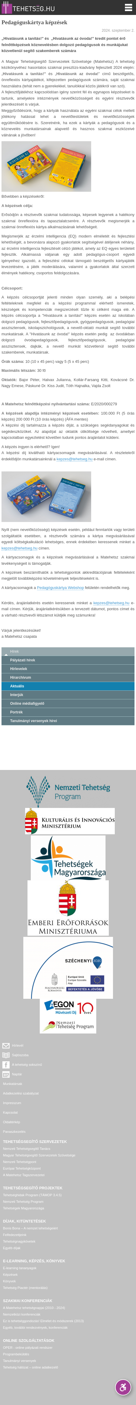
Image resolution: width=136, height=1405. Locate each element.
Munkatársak (12, 1084)
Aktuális (17, 686)
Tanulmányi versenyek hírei (33, 721)
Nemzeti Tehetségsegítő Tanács (26, 1148)
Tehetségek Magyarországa (23, 1208)
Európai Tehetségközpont (22, 1168)
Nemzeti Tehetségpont (19, 1162)
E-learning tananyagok (19, 1268)
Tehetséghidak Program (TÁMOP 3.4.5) (32, 1195)
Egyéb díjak (11, 1248)
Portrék (16, 712)
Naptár (17, 1074)
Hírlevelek (18, 669)
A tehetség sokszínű (27, 1064)
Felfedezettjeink (14, 1235)
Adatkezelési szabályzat (21, 1093)
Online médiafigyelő (27, 703)
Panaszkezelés (14, 1131)
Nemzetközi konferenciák (21, 1314)
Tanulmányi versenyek (19, 1361)
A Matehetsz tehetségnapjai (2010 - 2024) (34, 1308)
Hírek (14, 651)
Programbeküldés (16, 1354)
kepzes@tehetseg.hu (74, 459)
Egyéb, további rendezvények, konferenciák (35, 1327)
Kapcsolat (10, 1112)
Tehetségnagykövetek (19, 1241)
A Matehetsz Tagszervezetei (24, 1175)
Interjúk (16, 695)
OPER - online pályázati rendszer (27, 1347)
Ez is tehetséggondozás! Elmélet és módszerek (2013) (43, 1321)
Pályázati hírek (22, 660)
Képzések (10, 1274)
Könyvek (9, 1281)
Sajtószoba (20, 1055)
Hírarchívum (20, 677)
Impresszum (12, 1103)
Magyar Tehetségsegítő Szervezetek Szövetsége (39, 1155)
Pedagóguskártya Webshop (60, 587)
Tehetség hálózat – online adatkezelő (30, 1367)
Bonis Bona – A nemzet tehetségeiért (30, 1228)
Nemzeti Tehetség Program (23, 1201)
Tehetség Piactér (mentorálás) (25, 1288)
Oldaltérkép (11, 1122)
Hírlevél (17, 1045)
